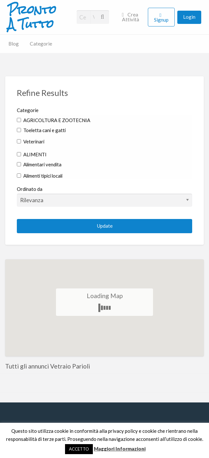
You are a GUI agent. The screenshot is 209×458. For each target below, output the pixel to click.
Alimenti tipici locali (39, 176)
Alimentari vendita (39, 164)
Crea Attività (130, 17)
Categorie (41, 44)
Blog (13, 44)
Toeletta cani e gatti (41, 130)
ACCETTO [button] (79, 449)
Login (189, 17)
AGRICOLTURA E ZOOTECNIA (53, 120)
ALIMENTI (32, 154)
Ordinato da (104, 196)
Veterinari (30, 141)
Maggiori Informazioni (120, 449)
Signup (161, 20)
